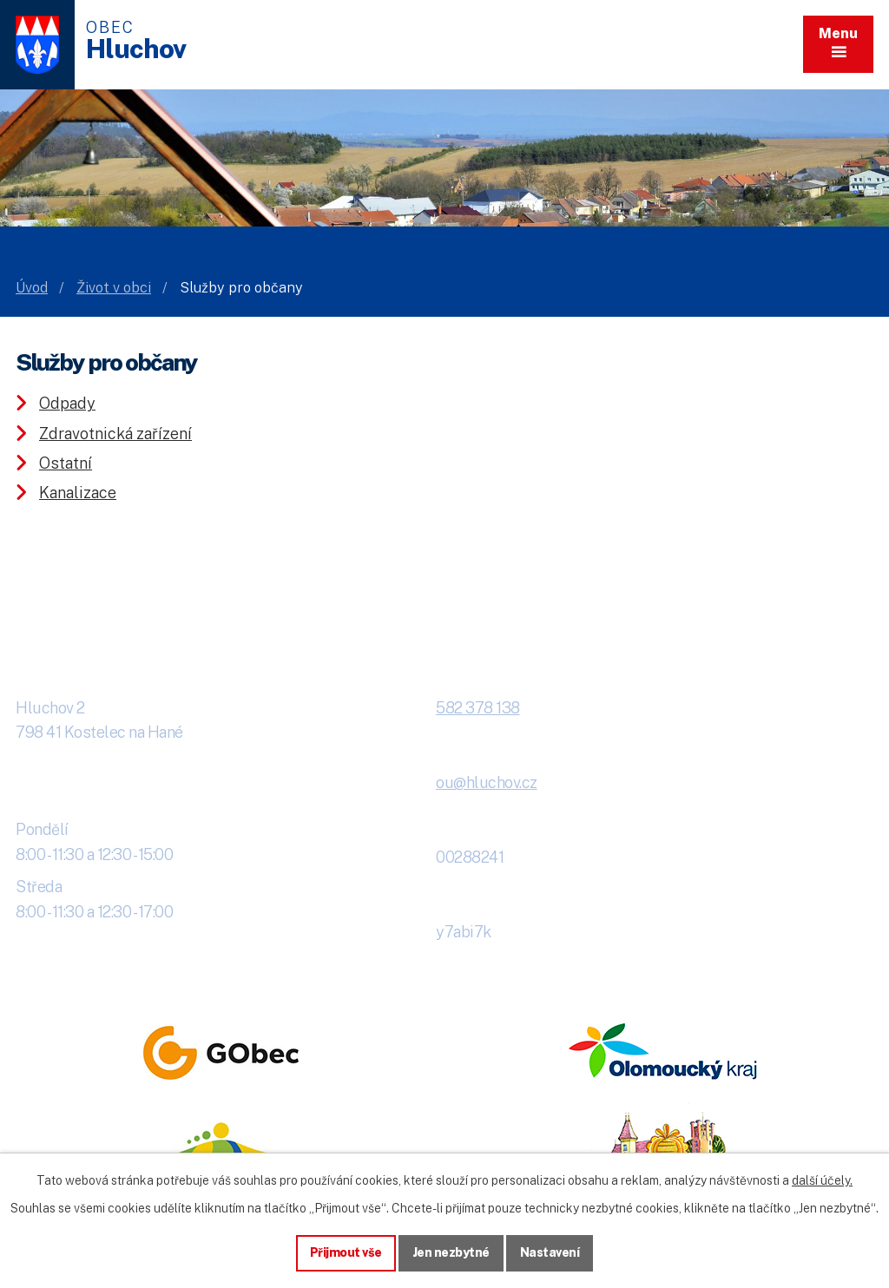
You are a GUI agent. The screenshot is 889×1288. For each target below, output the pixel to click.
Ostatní (65, 463)
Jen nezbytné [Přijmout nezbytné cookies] (451, 1252)
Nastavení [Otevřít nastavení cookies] (550, 1252)
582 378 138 (478, 708)
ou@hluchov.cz (486, 782)
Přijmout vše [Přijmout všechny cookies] (346, 1252)
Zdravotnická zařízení (115, 433)
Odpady (67, 403)
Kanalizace (77, 492)
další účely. (822, 1180)
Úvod (32, 287)
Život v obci (113, 287)
